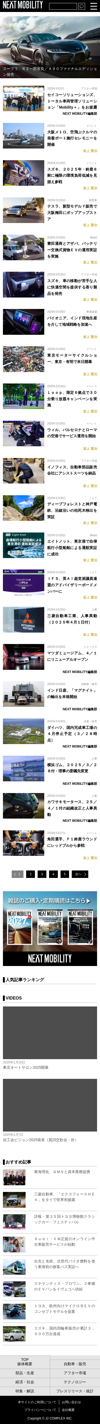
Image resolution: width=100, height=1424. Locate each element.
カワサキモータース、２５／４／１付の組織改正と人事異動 (72, 808)
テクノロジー (75, 1382)
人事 (94, 609)
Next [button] (95, 41)
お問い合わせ (71, 1402)
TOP (25, 1359)
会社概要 (68, 1410)
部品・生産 (24, 1373)
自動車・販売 (89, 684)
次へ (78, 874)
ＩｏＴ (93, 498)
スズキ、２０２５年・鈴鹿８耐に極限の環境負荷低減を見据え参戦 (72, 175)
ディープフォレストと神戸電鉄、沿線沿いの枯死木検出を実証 (72, 510)
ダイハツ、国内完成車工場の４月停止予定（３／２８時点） (72, 733)
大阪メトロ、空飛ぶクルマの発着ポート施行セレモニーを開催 (72, 138)
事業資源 (91, 311)
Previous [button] (5, 41)
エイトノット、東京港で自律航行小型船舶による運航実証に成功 (72, 547)
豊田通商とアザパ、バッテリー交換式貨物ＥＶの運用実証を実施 (72, 249)
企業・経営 (90, 721)
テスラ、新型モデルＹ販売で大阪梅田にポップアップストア (72, 212)
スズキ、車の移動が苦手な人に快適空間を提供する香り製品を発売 (72, 287)
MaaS (93, 237)
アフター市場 (89, 88)
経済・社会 (24, 1382)
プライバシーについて (40, 1410)
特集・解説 (24, 1391)
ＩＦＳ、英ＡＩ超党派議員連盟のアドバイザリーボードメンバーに (72, 584)
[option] (50, 47)
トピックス (90, 646)
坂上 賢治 (90, 151)
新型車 (93, 200)
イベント (91, 125)
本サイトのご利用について (37, 1402)
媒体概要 (24, 1364)
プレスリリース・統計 (75, 1391)
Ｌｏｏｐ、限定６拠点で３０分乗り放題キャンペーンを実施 (72, 398)
